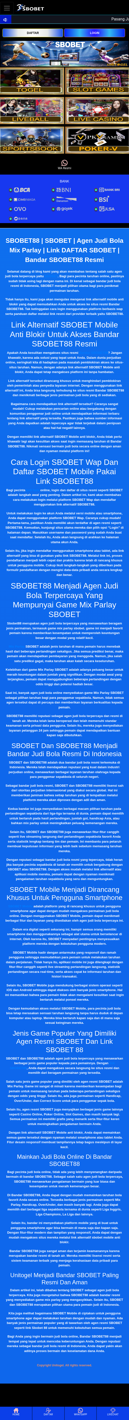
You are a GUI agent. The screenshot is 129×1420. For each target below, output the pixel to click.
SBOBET (51, 276)
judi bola (32, 490)
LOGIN (94, 33)
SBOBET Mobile (20, 906)
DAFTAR (33, 33)
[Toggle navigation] (7, 8)
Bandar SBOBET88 (93, 353)
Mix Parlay (16, 646)
